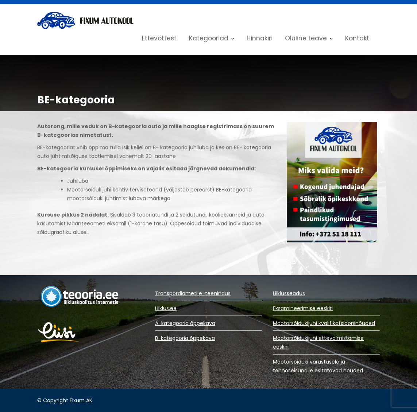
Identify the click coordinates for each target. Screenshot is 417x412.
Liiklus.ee (166, 308)
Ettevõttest (159, 38)
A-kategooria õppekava (185, 323)
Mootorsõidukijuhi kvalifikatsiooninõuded (324, 323)
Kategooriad (208, 38)
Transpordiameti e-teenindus (193, 293)
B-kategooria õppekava (185, 338)
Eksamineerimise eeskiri (303, 308)
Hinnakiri (260, 38)
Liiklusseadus (289, 293)
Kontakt (357, 38)
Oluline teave (306, 38)
